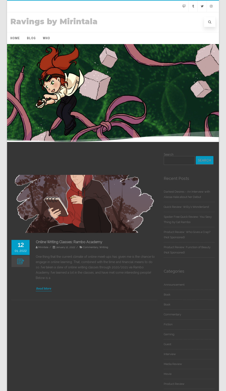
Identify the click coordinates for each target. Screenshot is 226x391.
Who (46, 38)
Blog (31, 38)
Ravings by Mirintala (54, 21)
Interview (170, 354)
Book (167, 294)
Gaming (169, 334)
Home (15, 38)
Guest (167, 344)
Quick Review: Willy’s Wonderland (186, 207)
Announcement (174, 284)
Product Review (174, 383)
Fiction (168, 324)
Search (168, 154)
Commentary (172, 314)
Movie (167, 374)
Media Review (173, 364)
